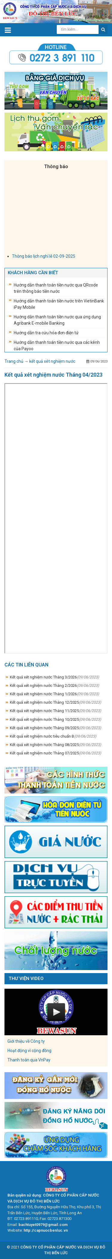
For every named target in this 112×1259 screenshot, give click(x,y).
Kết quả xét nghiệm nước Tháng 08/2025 (55, 744)
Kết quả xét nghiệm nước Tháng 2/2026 (54, 685)
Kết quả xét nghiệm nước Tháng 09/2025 (55, 728)
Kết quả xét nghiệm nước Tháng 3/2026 (54, 677)
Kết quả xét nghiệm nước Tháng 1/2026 (54, 694)
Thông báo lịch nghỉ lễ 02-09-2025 (43, 258)
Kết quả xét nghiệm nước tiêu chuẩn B (53, 736)
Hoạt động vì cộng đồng (29, 1050)
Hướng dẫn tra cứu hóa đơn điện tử (46, 332)
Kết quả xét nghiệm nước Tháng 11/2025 (55, 710)
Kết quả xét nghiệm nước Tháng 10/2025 (55, 719)
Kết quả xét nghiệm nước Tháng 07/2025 (55, 753)
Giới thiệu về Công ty (26, 1041)
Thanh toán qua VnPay (28, 1059)
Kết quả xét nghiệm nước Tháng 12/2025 (55, 702)
